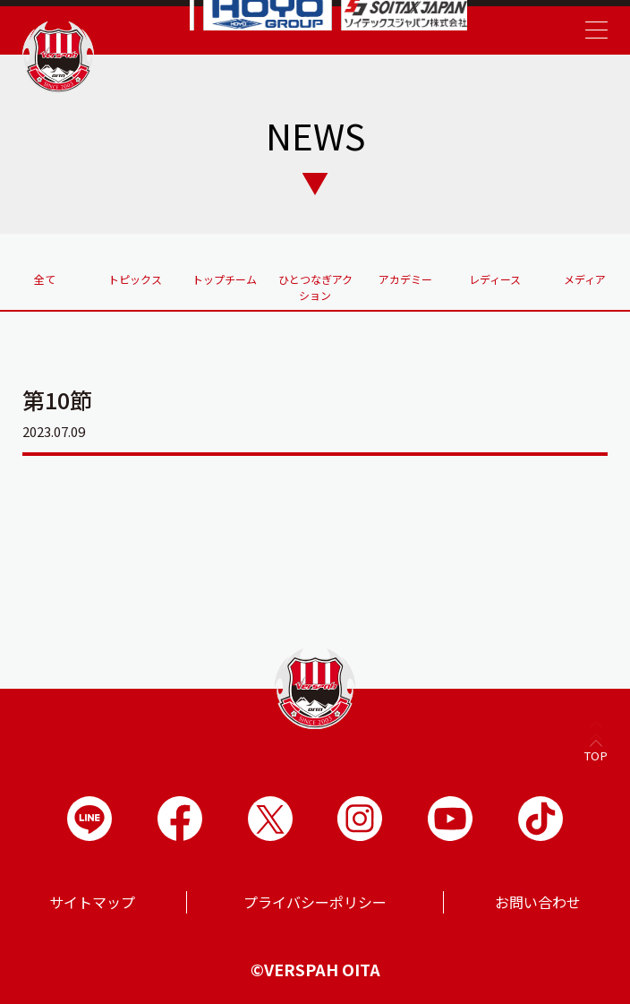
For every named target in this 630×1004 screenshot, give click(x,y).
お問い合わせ (538, 902)
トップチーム (224, 279)
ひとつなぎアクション (315, 287)
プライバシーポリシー (315, 902)
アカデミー (405, 279)
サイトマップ (92, 902)
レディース (495, 279)
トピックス (135, 279)
